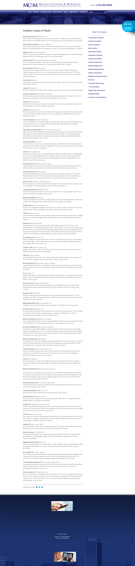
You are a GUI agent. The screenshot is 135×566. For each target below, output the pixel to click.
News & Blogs (73, 12)
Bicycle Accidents (94, 45)
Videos (66, 12)
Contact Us (82, 12)
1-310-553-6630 (101, 5)
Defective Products (95, 52)
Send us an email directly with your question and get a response (95, 513)
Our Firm (35, 12)
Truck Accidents (93, 87)
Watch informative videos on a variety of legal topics (67, 513)
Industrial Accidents (95, 59)
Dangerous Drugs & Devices (97, 76)
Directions (90, 551)
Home (29, 12)
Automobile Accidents (96, 38)
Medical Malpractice (95, 66)
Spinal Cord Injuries (95, 73)
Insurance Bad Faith (95, 62)
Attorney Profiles (45, 12)
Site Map (97, 551)
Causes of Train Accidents (97, 97)
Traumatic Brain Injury (96, 83)
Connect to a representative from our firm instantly (39, 513)
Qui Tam (91, 80)
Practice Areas (57, 12)
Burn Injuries (92, 48)
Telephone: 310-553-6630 (85, 531)
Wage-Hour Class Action (96, 90)
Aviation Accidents (94, 41)
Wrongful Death (94, 94)
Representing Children (96, 69)
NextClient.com (82, 559)
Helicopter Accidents (95, 55)
